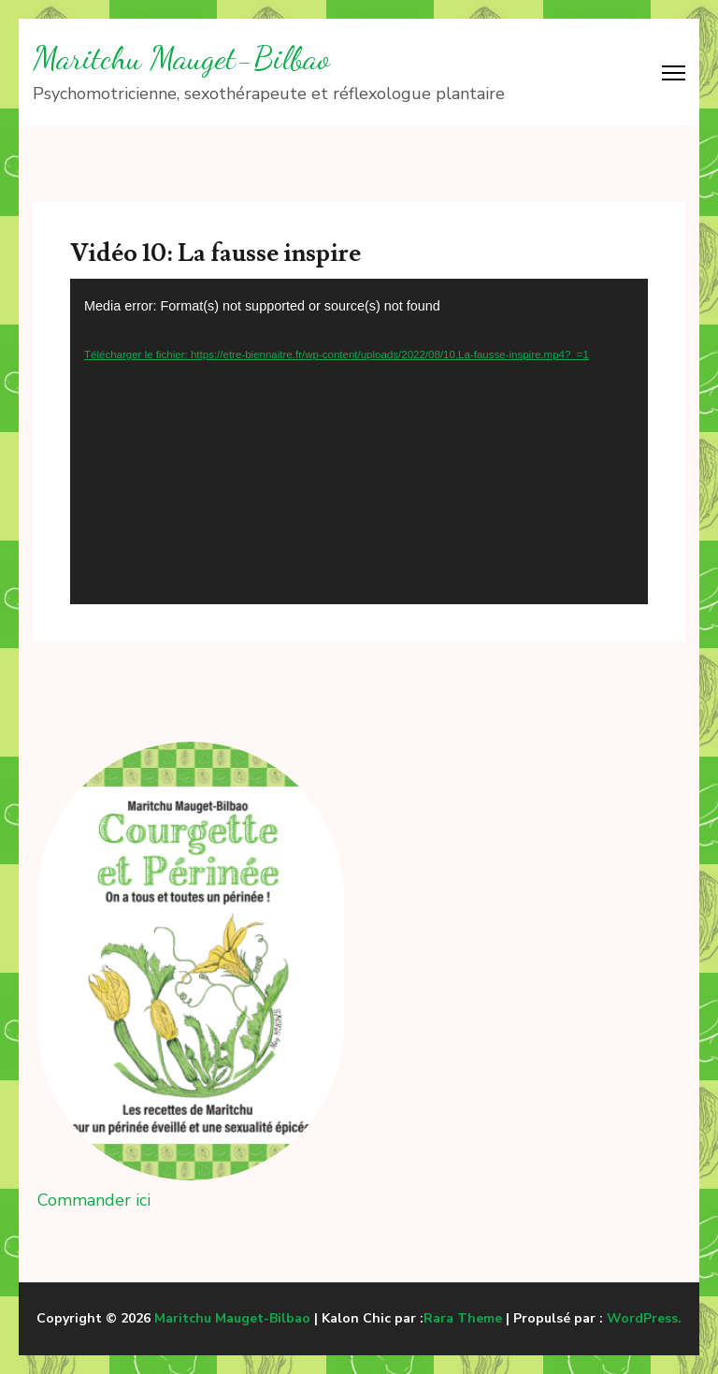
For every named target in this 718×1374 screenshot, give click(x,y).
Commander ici (94, 1200)
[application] (359, 441)
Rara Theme (463, 1318)
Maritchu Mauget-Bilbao (181, 58)
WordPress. (644, 1318)
